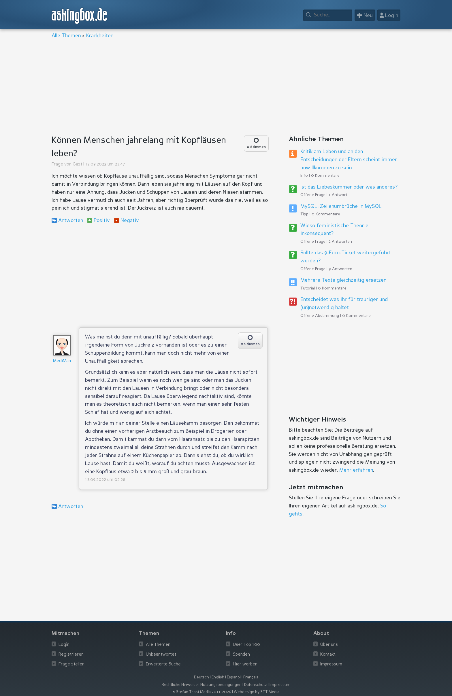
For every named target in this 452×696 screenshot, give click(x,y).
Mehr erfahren (356, 470)
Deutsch (201, 677)
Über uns (329, 645)
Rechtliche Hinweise (180, 685)
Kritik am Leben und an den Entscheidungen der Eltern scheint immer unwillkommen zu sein (348, 159)
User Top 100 (246, 645)
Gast (77, 164)
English (218, 677)
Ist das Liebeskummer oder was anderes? (349, 187)
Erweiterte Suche (163, 664)
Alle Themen (66, 35)
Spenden (241, 654)
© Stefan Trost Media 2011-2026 (202, 692)
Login (64, 645)
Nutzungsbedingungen (221, 685)
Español (234, 677)
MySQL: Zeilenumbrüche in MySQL (341, 206)
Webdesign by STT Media (256, 692)
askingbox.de (80, 16)
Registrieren (71, 654)
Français (250, 677)
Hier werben (245, 664)
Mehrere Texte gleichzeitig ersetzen (343, 280)
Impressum (331, 664)
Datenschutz (255, 685)
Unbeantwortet (161, 654)
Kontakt (328, 654)
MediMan (62, 361)
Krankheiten (99, 35)
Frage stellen (71, 664)
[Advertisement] (225, 87)
